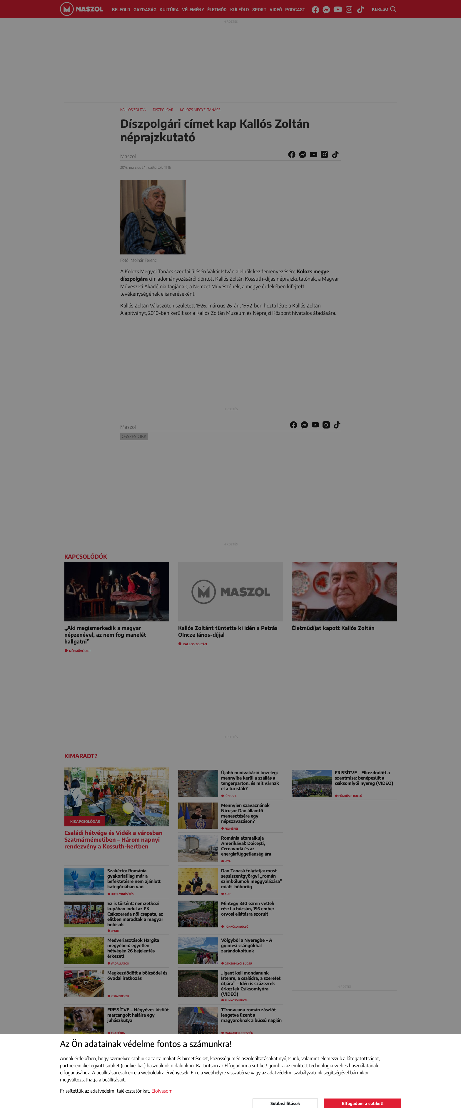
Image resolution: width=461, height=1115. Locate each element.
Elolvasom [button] (162, 1091)
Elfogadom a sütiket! (362, 1103)
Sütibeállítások (285, 1103)
